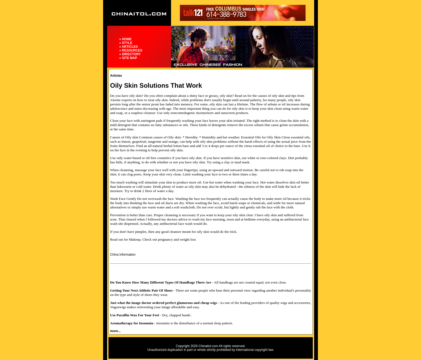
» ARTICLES (128, 47)
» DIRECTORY (130, 54)
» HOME (125, 39)
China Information (123, 254)
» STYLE (125, 43)
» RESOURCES (130, 50)
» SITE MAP (128, 58)
